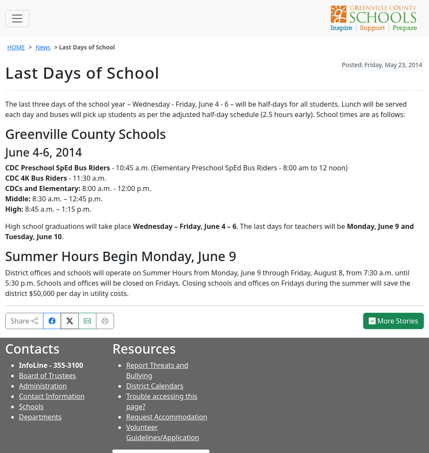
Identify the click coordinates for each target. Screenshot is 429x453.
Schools (31, 406)
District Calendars (154, 386)
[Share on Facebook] (52, 321)
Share (24, 321)
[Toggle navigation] (17, 18)
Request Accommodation (166, 417)
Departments (40, 417)
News (42, 47)
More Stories (394, 321)
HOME (16, 47)
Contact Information (52, 396)
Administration (43, 386)
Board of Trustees (47, 375)
